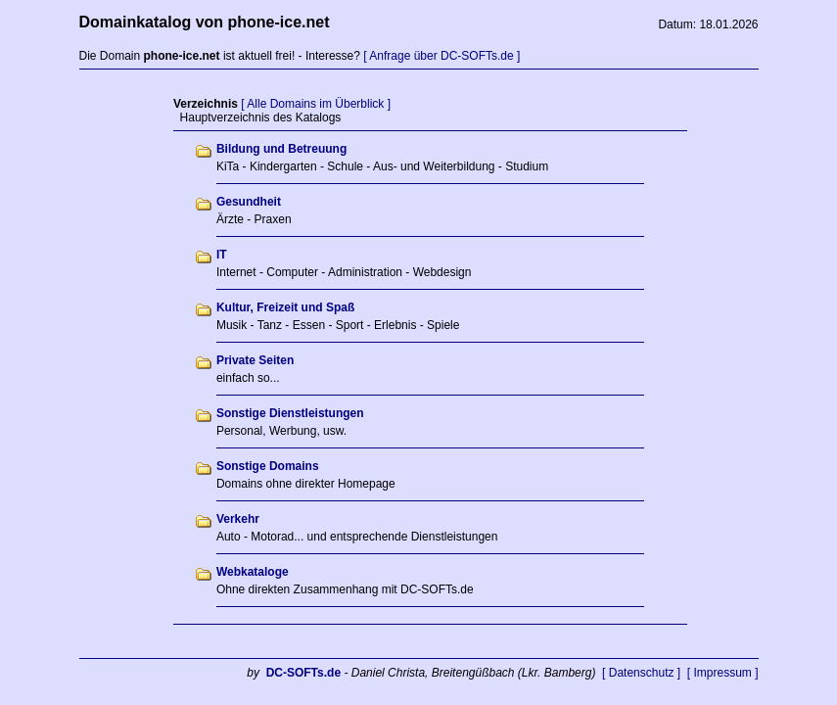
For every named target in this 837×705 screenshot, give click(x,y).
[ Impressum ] (723, 673)
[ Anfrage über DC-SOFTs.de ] (441, 56)
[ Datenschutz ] (641, 673)
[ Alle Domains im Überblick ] (316, 104)
